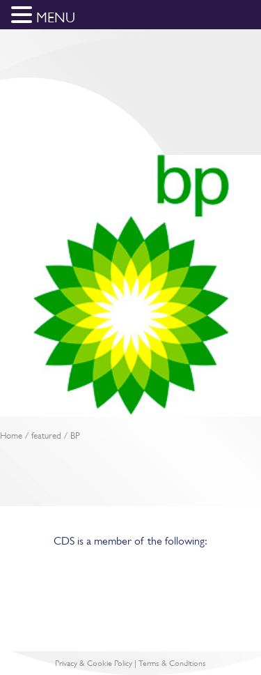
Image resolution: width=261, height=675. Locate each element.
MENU (55, 17)
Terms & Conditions (172, 663)
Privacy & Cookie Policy (93, 663)
